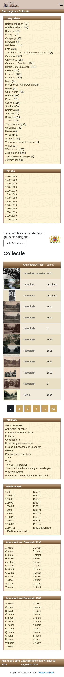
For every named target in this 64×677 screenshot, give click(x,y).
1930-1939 (11, 190)
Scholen (9, 102)
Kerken (9, 70)
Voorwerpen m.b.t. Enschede (20, 142)
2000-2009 (11, 215)
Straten (9, 117)
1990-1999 (11, 212)
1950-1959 (11, 197)
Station (9, 113)
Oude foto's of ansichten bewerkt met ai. (28, 52)
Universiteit (11, 127)
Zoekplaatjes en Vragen (17, 156)
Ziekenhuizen (12, 152)
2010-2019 (11, 219)
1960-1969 (11, 201)
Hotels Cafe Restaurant (17, 66)
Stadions (10, 109)
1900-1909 (11, 180)
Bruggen (9, 34)
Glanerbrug (11, 59)
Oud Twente (11, 92)
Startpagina (9, 11)
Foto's (8, 49)
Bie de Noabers (13, 27)
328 (53, 408)
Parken (9, 95)
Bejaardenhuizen (14, 24)
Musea (8, 88)
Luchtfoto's (11, 77)
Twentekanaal (12, 124)
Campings (10, 38)
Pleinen (9, 99)
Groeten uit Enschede (16, 63)
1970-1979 (11, 205)
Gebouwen (11, 56)
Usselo (9, 131)
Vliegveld (10, 138)
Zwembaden (11, 160)
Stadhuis (10, 106)
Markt (8, 81)
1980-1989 (11, 208)
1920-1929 (11, 187)
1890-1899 (11, 176)
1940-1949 (11, 194)
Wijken (8, 145)
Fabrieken (10, 45)
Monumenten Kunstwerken (19, 84)
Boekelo (9, 31)
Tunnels (9, 120)
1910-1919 (11, 183)
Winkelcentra (12, 149)
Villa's (8, 135)
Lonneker (10, 74)
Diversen (10, 41)
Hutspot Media (46, 672)
